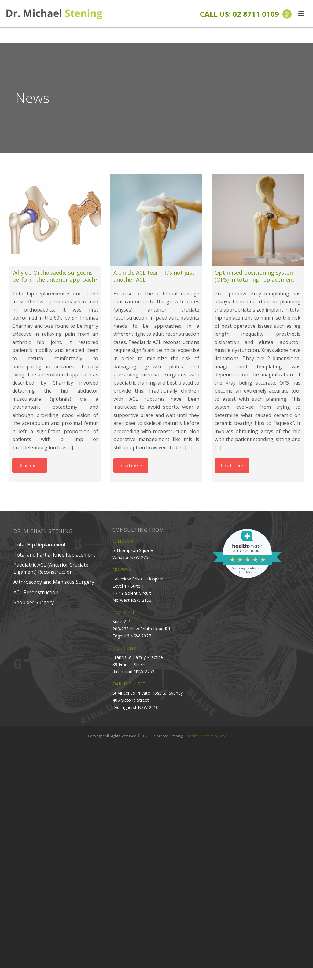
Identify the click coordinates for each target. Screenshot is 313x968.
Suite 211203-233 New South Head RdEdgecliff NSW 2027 (141, 628)
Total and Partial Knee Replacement (54, 554)
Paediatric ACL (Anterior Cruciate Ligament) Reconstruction (50, 568)
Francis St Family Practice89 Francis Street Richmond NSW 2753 (137, 664)
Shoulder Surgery (33, 602)
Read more (30, 465)
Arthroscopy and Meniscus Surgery (53, 582)
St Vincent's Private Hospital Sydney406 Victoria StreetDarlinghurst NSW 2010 (147, 700)
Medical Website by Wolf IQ (209, 736)
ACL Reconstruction (35, 592)
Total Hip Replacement (39, 544)
